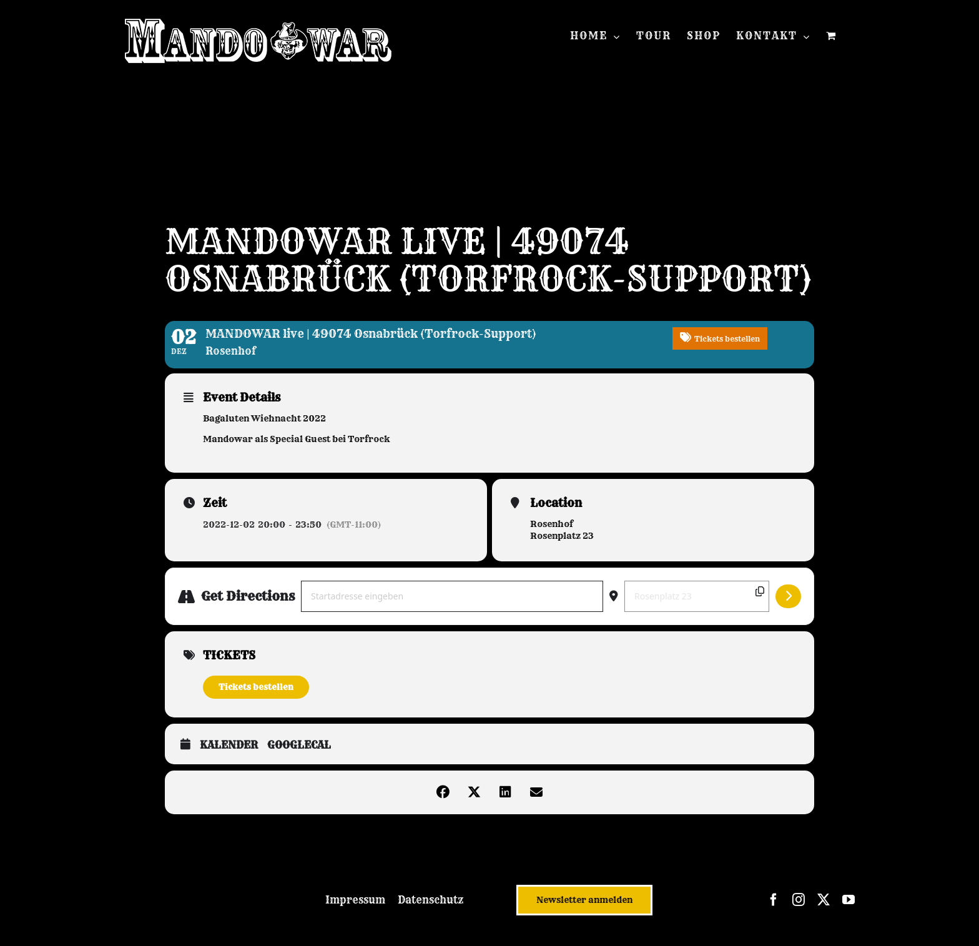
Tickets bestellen (256, 687)
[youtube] (848, 900)
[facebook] (773, 900)
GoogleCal (299, 745)
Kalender (229, 745)
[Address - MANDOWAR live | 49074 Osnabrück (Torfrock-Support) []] (452, 596)
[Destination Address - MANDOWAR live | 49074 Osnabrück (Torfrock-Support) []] (696, 596)
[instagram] (798, 900)
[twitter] (823, 900)
